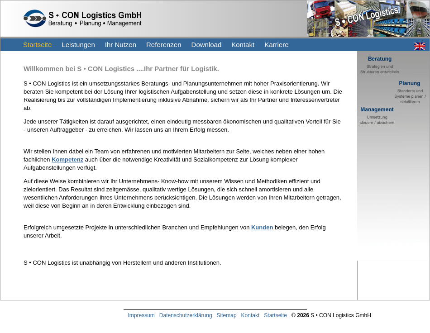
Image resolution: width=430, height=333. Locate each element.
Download (206, 44)
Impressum (141, 315)
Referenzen (164, 44)
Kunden (262, 227)
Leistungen (78, 44)
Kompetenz (67, 159)
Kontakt (242, 44)
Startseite (37, 44)
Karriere (276, 44)
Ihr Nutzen (120, 44)
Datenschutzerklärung (185, 315)
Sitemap (227, 315)
